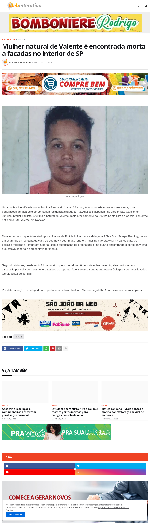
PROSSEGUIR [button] (15, 514)
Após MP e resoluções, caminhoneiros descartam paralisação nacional (19, 412)
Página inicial (8, 39)
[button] (3, 6)
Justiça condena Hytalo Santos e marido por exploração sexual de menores (123, 412)
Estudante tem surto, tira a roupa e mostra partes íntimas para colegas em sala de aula (75, 412)
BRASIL (21, 39)
